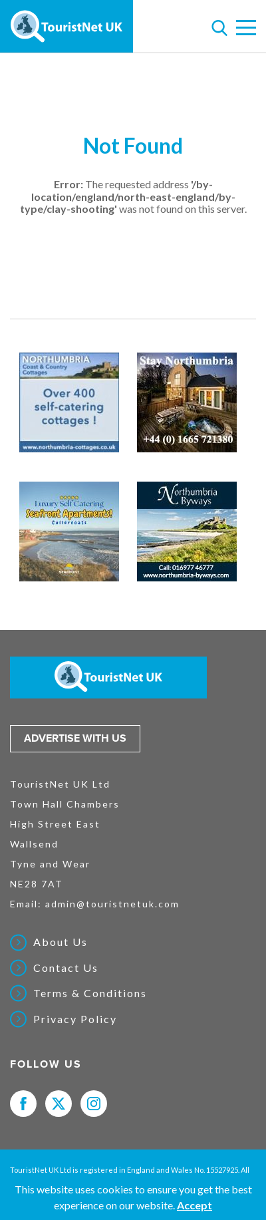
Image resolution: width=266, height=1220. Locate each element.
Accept (194, 1205)
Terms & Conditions (90, 993)
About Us (60, 942)
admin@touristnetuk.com (112, 903)
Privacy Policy (75, 1019)
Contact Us (65, 968)
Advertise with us (75, 738)
